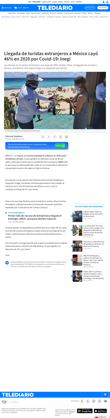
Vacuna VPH (25, 17)
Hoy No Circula (15, 17)
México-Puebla (93, 17)
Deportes (60, 13)
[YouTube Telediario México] (105, 401)
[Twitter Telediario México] (88, 401)
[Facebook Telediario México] (82, 401)
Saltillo (67, 2)
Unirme (58, 146)
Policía (28, 13)
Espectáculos (35, 13)
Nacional (53, 13)
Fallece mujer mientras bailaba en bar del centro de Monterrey (93, 214)
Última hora (12, 13)
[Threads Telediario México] (99, 401)
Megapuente (33, 17)
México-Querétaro (83, 17)
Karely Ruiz (42, 17)
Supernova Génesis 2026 (69, 17)
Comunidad (21, 13)
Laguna (54, 2)
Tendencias (45, 13)
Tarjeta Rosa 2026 (105, 17)
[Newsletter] (107, 2)
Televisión (97, 13)
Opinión (90, 13)
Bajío (73, 2)
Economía (77, 13)
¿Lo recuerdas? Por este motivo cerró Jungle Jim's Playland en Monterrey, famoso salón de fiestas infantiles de (93, 230)
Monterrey (37, 2)
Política (84, 13)
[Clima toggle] (20, 7)
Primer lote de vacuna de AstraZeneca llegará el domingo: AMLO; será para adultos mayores (34, 217)
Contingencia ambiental (54, 17)
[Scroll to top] (105, 395)
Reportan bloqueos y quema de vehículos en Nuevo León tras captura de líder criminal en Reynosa (93, 260)
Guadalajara (46, 2)
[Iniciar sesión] (103, 2)
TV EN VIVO (90, 8)
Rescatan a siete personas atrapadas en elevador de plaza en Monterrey (93, 244)
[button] (43, 137)
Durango (79, 2)
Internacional (68, 13)
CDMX (29, 2)
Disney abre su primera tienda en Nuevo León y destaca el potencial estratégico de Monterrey (93, 275)
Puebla (60, 2)
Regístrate (103, 8)
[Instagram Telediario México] (93, 401)
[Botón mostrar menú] (7, 8)
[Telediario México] (55, 8)
